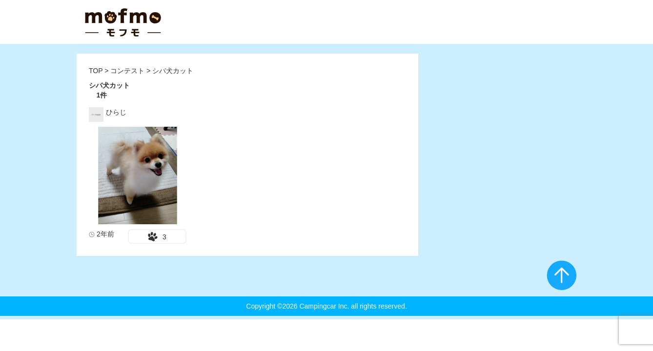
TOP (95, 71)
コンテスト (128, 71)
